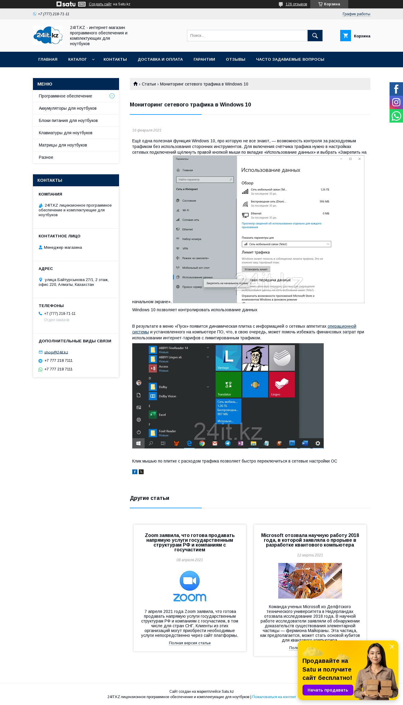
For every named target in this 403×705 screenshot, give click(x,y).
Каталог (77, 59)
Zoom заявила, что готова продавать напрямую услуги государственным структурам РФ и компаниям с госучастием (190, 542)
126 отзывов (296, 4)
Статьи (149, 84)
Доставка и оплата (160, 59)
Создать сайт (100, 4)
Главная (47, 59)
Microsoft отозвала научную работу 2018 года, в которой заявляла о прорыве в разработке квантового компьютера (310, 540)
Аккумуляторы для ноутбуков (68, 108)
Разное (46, 157)
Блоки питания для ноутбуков (68, 120)
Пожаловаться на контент (274, 697)
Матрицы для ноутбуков (63, 145)
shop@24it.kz (56, 352)
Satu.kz (228, 691)
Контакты (115, 59)
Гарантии (204, 59)
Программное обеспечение (65, 96)
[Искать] (315, 35)
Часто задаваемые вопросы (290, 59)
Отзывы (235, 59)
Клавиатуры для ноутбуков (65, 132)
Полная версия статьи (190, 643)
